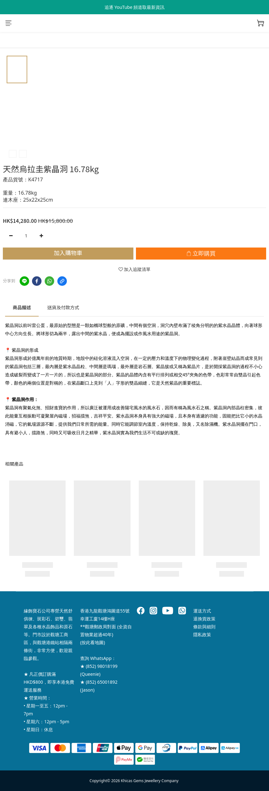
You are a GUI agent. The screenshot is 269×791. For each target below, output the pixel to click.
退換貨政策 (204, 619)
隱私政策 (202, 634)
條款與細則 (204, 627)
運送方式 (202, 611)
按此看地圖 (92, 642)
